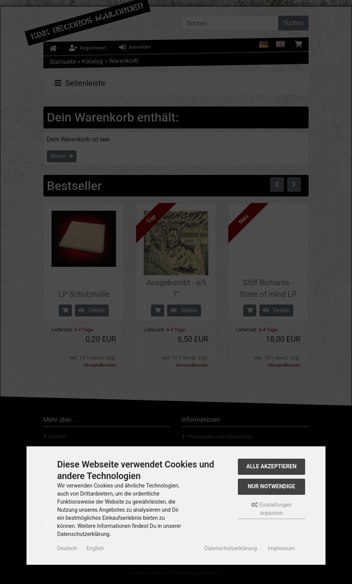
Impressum (281, 548)
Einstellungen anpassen (271, 509)
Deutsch (67, 548)
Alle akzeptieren (271, 466)
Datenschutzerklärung (230, 548)
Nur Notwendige (271, 486)
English (95, 548)
